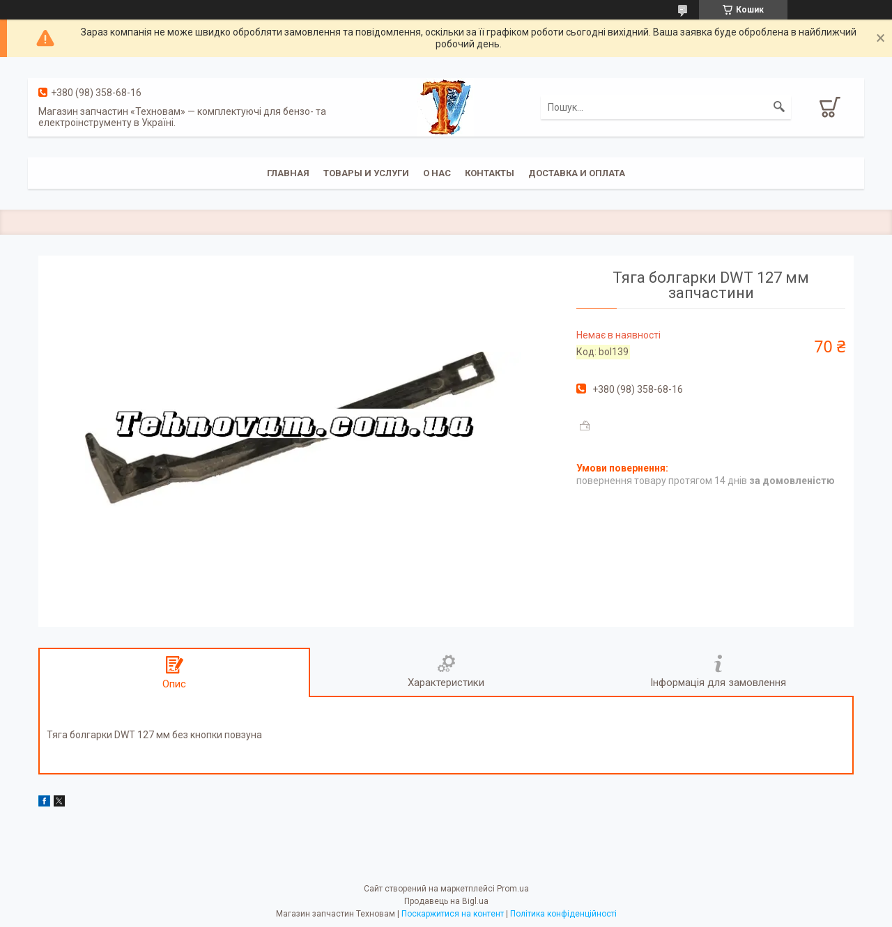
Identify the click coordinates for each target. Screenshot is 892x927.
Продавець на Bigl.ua (446, 901)
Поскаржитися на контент (452, 914)
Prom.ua (513, 889)
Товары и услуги (366, 173)
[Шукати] (779, 107)
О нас (437, 173)
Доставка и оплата (576, 173)
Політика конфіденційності (563, 914)
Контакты (489, 173)
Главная (288, 173)
